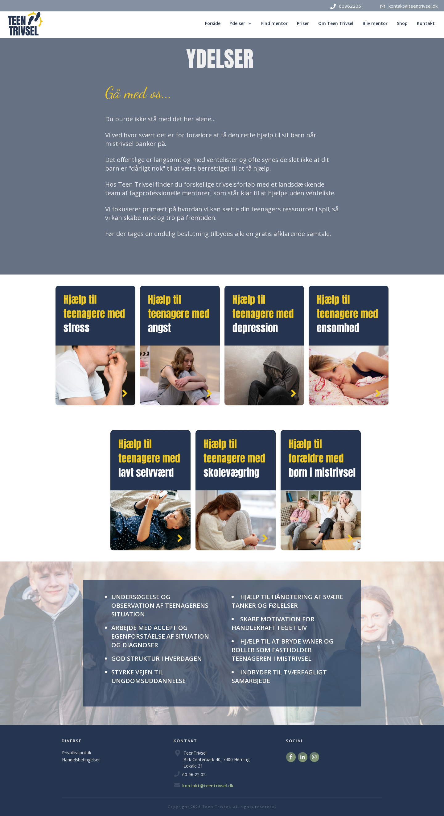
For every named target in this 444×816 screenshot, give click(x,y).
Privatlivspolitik (76, 753)
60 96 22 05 (194, 774)
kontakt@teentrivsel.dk (207, 786)
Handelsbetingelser (81, 760)
